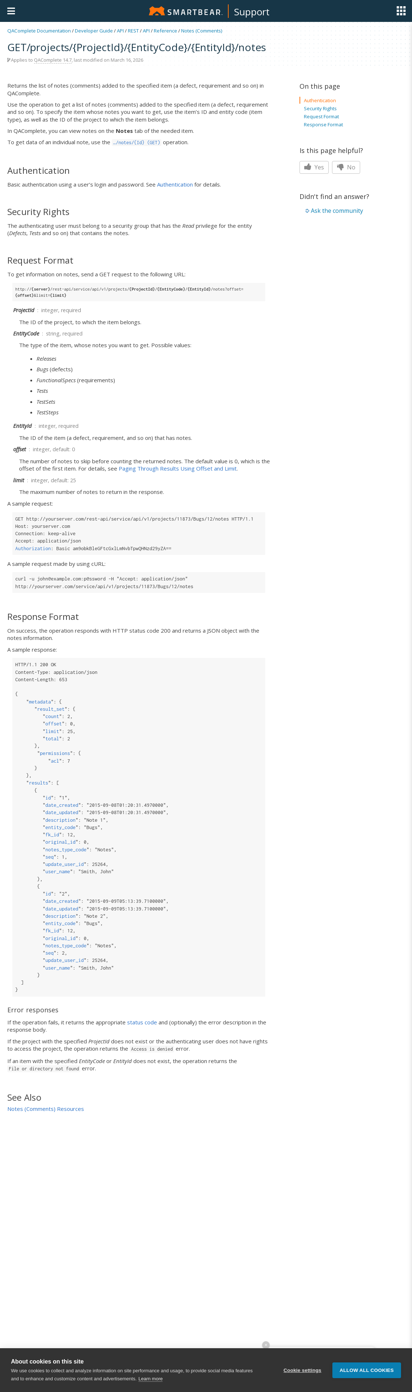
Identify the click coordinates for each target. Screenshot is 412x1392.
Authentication (175, 184)
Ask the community (337, 211)
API (120, 30)
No (346, 167)
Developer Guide (94, 30)
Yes (314, 167)
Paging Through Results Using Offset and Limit (178, 468)
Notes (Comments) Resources (45, 1108)
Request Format (321, 116)
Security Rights (320, 108)
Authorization (33, 548)
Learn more (150, 1380)
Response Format (323, 124)
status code (142, 1022)
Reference (165, 30)
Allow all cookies (367, 1371)
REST (133, 30)
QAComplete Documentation (39, 30)
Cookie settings (302, 1371)
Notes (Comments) (201, 30)
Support (252, 11)
